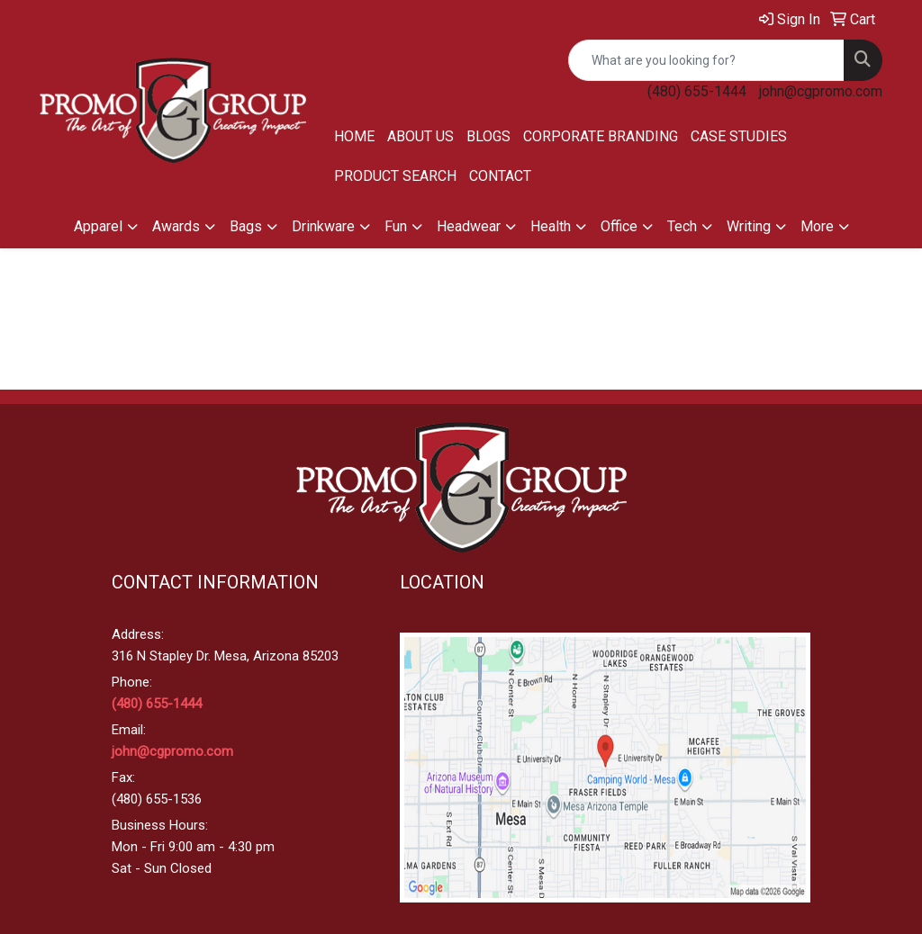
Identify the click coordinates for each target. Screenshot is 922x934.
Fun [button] (395, 226)
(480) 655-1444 (696, 91)
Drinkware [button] (323, 226)
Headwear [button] (469, 226)
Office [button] (619, 226)
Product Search (395, 175)
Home (354, 136)
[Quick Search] (706, 60)
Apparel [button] (98, 226)
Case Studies (739, 136)
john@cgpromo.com (820, 91)
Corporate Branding (600, 136)
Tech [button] (682, 226)
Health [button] (550, 226)
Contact (500, 175)
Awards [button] (176, 226)
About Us (420, 136)
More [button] (817, 226)
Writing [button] (749, 226)
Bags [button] (246, 226)
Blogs (488, 136)
